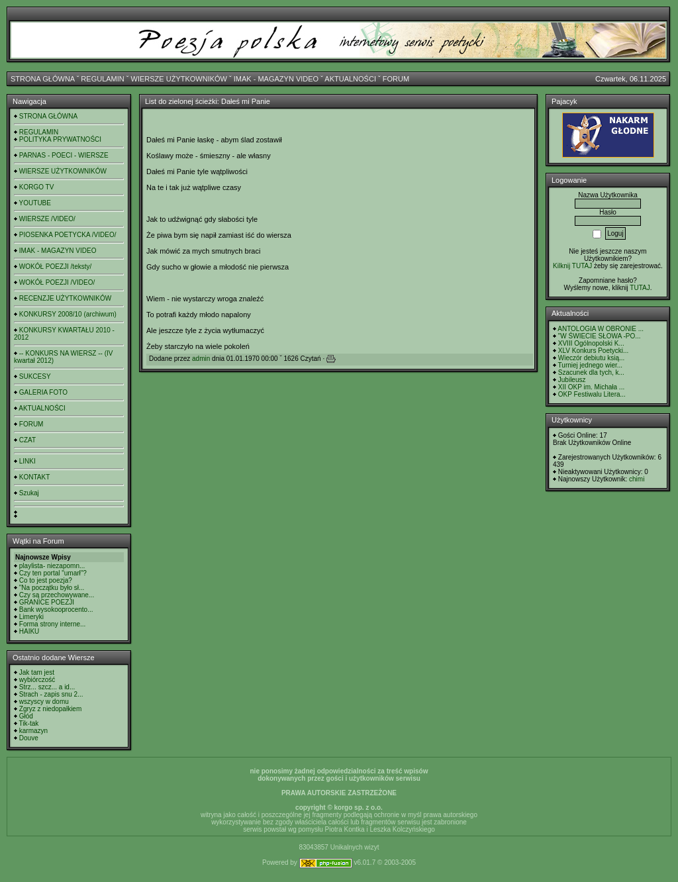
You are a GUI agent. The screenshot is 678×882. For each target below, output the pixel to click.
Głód (26, 716)
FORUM (396, 79)
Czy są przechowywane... (56, 595)
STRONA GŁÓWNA (43, 79)
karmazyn (33, 730)
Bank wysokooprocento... (56, 609)
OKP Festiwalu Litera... (592, 394)
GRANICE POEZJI (46, 602)
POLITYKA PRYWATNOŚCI (60, 139)
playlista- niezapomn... (52, 565)
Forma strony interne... (52, 624)
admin (201, 358)
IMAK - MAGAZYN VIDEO (276, 79)
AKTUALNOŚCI (350, 79)
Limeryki (31, 616)
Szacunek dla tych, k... (591, 372)
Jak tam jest (36, 672)
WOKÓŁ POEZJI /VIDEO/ (57, 282)
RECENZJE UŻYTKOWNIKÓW (65, 298)
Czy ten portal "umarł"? (53, 573)
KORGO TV (36, 187)
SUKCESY (35, 376)
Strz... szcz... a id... (47, 687)
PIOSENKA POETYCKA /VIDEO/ (68, 234)
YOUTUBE (35, 203)
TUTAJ (640, 287)
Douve (28, 738)
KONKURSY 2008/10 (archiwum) (68, 314)
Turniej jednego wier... (590, 365)
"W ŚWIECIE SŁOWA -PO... (599, 336)
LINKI (27, 461)
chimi (636, 479)
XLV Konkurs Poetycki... (593, 350)
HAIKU (29, 631)
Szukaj (29, 493)
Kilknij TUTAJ (572, 266)
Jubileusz (572, 379)
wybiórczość (37, 679)
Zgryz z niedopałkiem (50, 708)
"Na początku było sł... (52, 587)
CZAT (27, 440)
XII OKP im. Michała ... (591, 387)
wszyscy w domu (44, 701)
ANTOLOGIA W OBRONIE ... (600, 328)
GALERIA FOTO (43, 392)
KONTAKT (34, 477)
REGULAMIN (102, 79)
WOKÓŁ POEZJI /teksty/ (55, 266)
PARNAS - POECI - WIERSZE (64, 155)
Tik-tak (29, 723)
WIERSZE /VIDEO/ (47, 218)
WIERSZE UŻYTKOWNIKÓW (179, 79)
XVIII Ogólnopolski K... (591, 343)
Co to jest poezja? (45, 580)
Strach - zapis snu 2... (51, 694)
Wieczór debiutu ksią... (591, 358)
